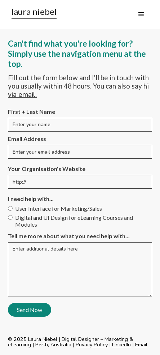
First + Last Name (31, 111)
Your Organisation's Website (46, 168)
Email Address (27, 138)
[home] (32, 13)
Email (141, 344)
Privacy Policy (92, 344)
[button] (141, 14)
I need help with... (31, 198)
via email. (22, 94)
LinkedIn (121, 344)
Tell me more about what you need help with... (69, 235)
